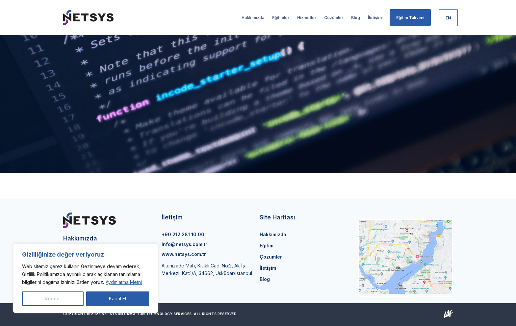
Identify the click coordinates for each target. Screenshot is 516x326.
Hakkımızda (273, 234)
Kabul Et (117, 298)
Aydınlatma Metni (124, 282)
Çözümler (271, 257)
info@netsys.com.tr (184, 244)
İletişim (268, 268)
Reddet (53, 298)
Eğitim (266, 245)
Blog (265, 279)
